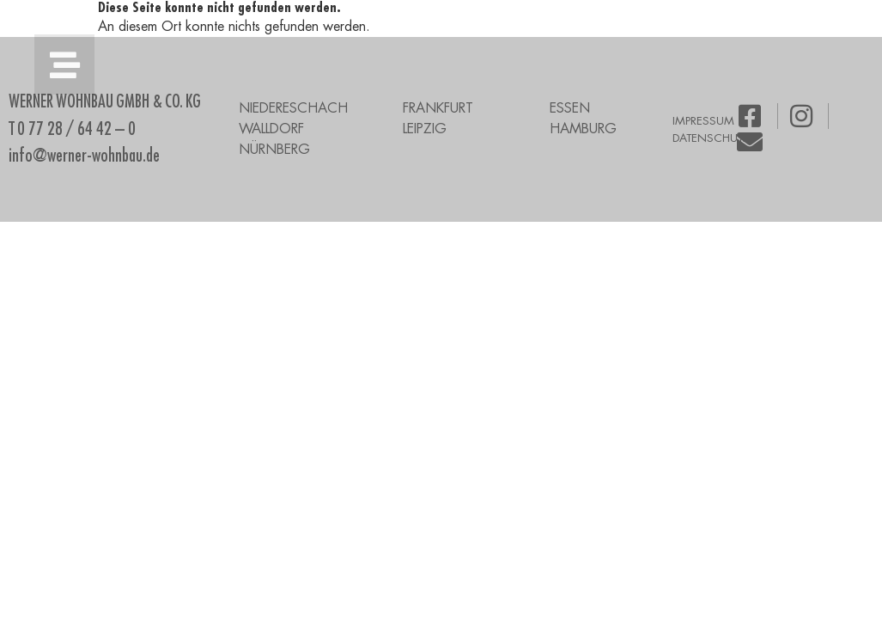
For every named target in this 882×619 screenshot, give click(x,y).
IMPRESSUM (703, 120)
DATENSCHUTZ (711, 138)
